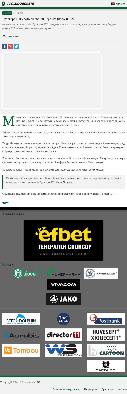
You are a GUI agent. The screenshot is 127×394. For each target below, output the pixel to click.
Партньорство (91, 389)
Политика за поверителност (67, 389)
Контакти (122, 389)
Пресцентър (108, 389)
